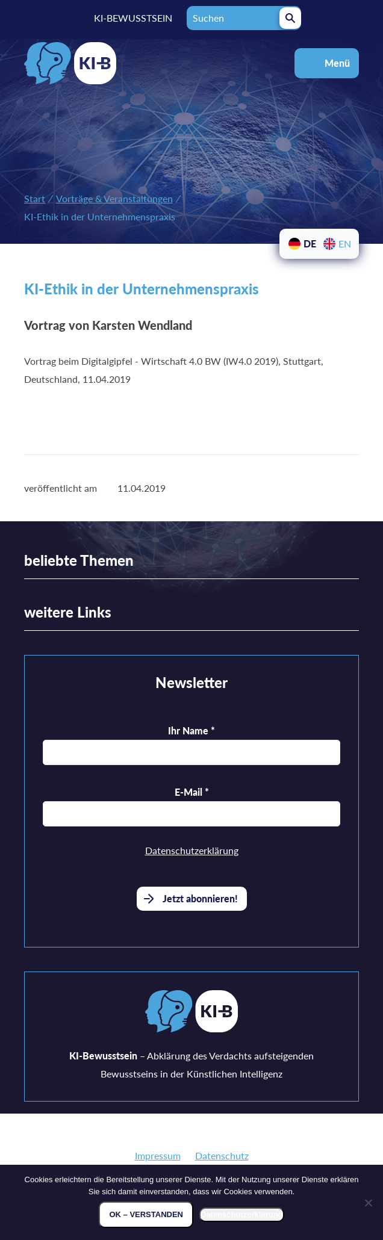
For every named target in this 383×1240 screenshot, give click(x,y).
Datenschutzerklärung (191, 850)
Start (34, 198)
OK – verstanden (146, 1214)
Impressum (158, 1155)
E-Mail (192, 792)
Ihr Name (191, 730)
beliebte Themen (79, 560)
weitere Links (67, 612)
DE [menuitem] (310, 243)
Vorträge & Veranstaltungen (114, 198)
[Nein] (368, 1203)
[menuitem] (301, 244)
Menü (337, 63)
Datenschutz (222, 1155)
